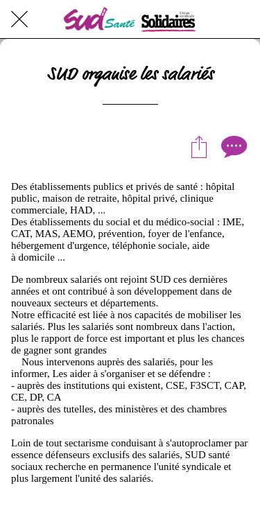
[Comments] (232, 146)
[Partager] (199, 146)
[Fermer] (19, 19)
